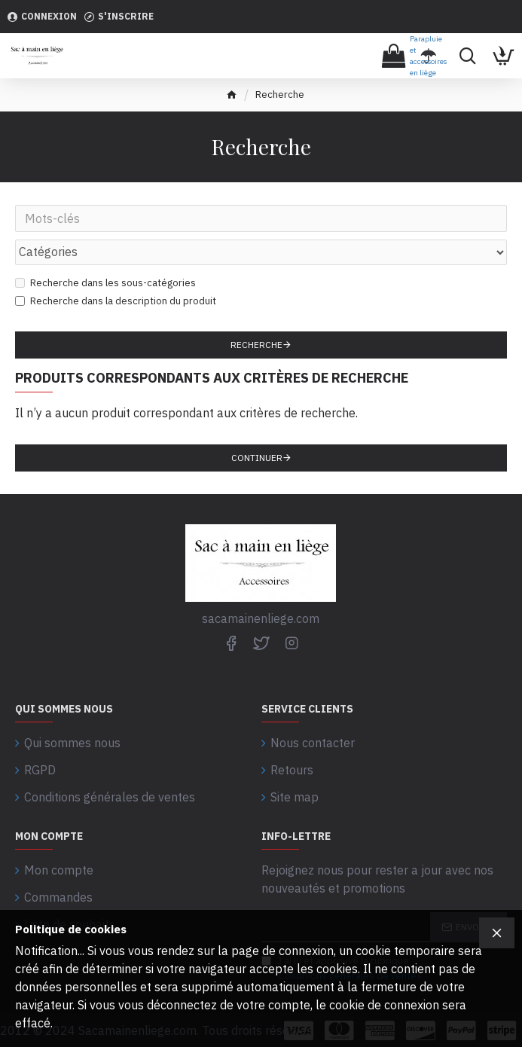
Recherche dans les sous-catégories (105, 282)
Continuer (256, 457)
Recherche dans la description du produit (115, 301)
